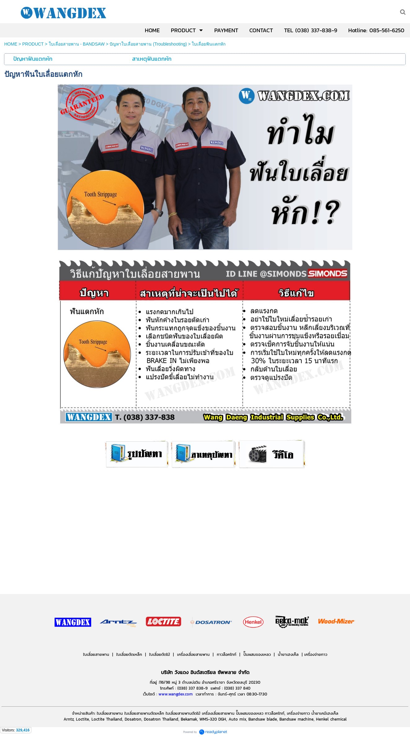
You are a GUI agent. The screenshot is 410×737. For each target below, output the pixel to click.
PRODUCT (33, 44)
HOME (10, 44)
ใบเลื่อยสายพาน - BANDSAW (77, 44)
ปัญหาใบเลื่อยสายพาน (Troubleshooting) (148, 44)
